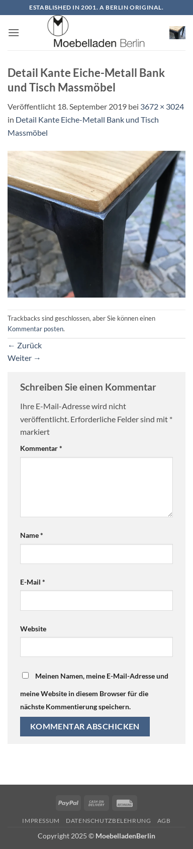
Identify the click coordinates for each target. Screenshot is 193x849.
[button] (14, 32)
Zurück (25, 345)
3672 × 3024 (162, 106)
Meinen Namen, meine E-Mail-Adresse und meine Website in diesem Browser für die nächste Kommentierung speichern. (94, 691)
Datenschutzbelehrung (108, 820)
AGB (164, 820)
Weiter (24, 357)
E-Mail (32, 582)
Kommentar (41, 448)
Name (31, 535)
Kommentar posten (35, 329)
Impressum (41, 820)
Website (33, 628)
